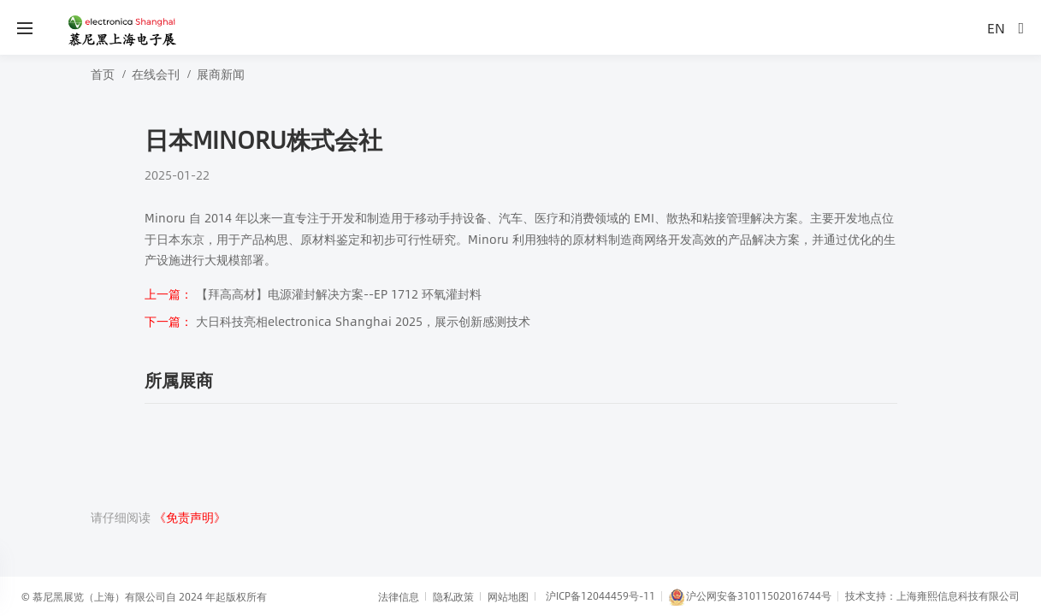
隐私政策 (453, 596)
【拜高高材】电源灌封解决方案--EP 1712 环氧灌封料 (313, 293)
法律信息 (398, 596)
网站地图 (508, 596)
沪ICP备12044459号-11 (600, 595)
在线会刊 (156, 73)
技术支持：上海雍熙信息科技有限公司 (932, 595)
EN (996, 27)
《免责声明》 (190, 516)
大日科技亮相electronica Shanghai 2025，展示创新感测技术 (337, 320)
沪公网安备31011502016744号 (750, 597)
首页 (103, 73)
